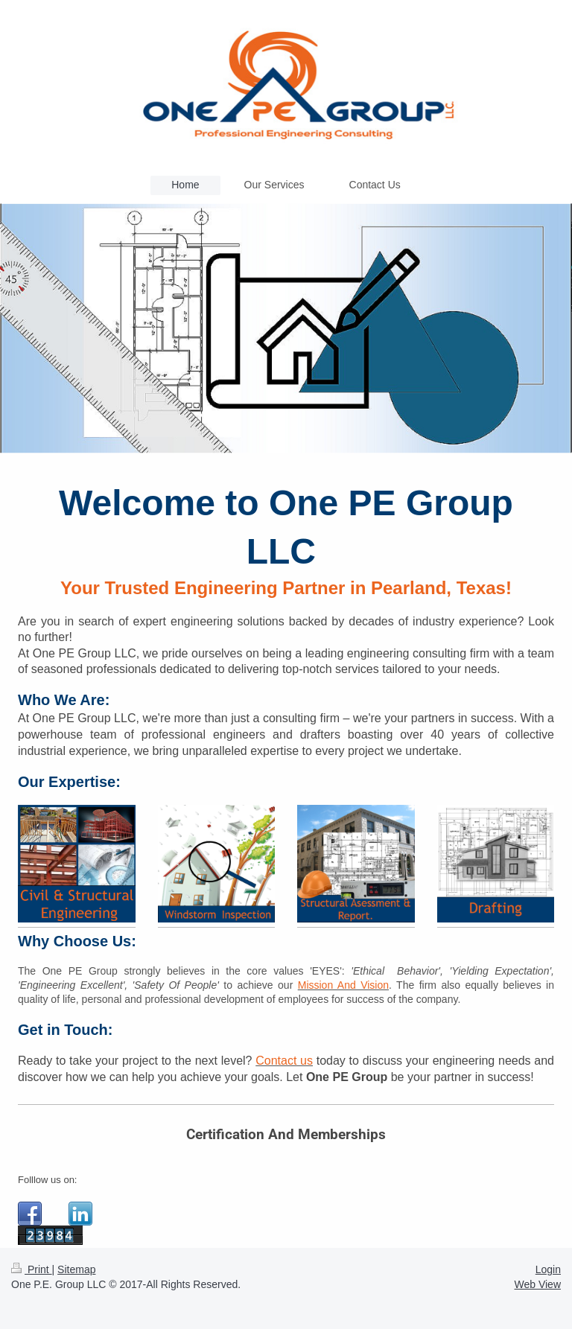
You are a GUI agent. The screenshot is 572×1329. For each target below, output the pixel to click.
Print (31, 1269)
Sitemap (76, 1269)
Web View (537, 1284)
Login (548, 1269)
